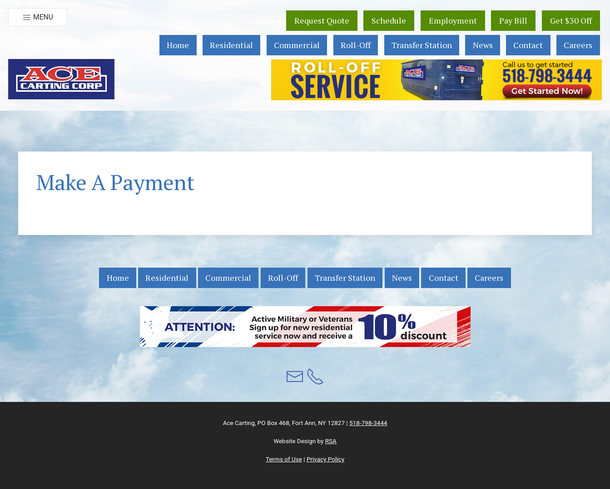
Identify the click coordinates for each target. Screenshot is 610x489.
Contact (528, 44)
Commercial (297, 44)
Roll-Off (356, 44)
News (483, 44)
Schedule (389, 20)
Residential (231, 44)
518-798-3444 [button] (368, 422)
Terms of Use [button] (284, 459)
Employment (453, 20)
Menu (37, 17)
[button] (61, 79)
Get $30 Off (571, 20)
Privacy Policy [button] (325, 459)
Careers (578, 44)
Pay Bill (513, 20)
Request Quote (321, 20)
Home (178, 44)
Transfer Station (422, 44)
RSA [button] (331, 441)
